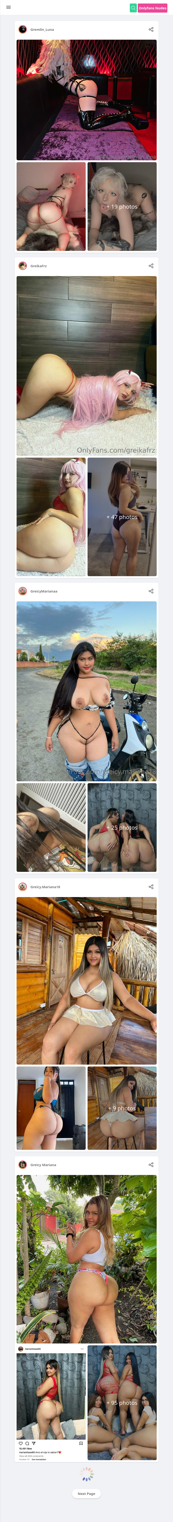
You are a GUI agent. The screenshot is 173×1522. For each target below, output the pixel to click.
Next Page (86, 1493)
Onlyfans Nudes (152, 8)
